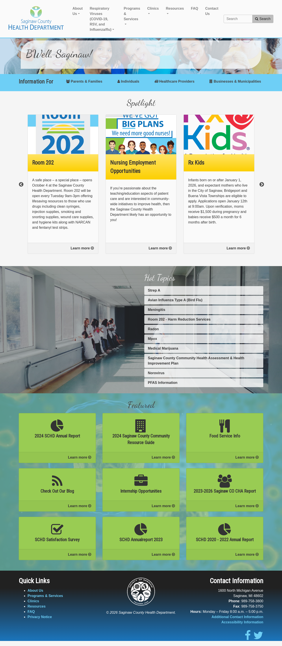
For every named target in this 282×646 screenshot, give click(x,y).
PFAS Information (162, 383)
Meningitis (156, 310)
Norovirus (156, 373)
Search (263, 19)
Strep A (154, 290)
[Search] (238, 19)
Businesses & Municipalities (235, 81)
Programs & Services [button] (132, 14)
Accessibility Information (242, 622)
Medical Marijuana (163, 348)
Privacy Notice (40, 617)
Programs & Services (45, 596)
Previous (21, 184)
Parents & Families (84, 81)
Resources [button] (175, 8)
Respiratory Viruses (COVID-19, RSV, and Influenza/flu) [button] (100, 19)
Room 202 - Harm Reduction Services (179, 319)
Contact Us (211, 11)
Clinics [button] (153, 8)
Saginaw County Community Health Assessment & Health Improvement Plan (196, 360)
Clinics (33, 601)
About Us (35, 590)
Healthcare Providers (174, 81)
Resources (37, 606)
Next (261, 184)
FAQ (194, 8)
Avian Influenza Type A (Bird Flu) (175, 300)
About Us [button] (77, 11)
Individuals (128, 81)
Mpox (152, 339)
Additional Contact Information (237, 617)
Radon (153, 329)
